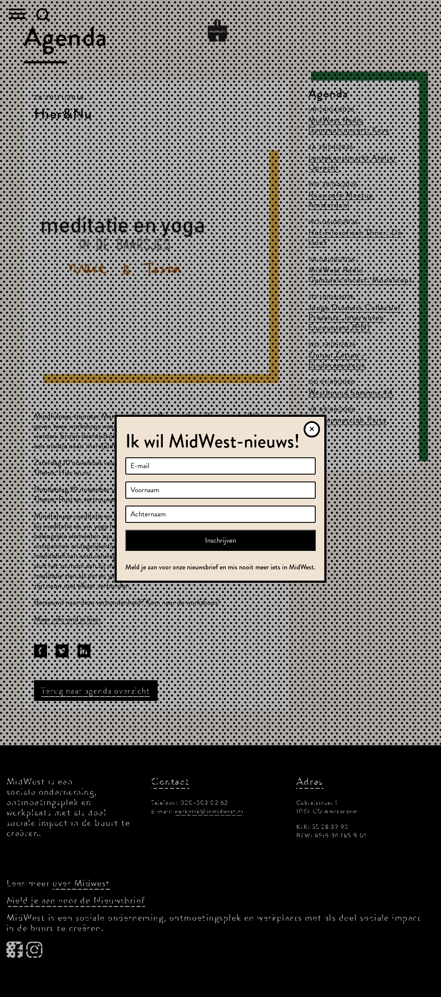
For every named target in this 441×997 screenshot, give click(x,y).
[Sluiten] (312, 429)
